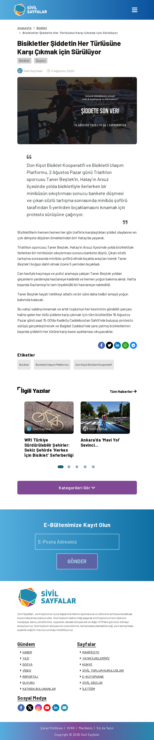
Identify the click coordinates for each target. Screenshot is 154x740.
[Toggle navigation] (134, 10)
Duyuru (40, 61)
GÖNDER (77, 561)
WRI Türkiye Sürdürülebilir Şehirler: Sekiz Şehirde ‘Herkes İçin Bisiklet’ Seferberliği (49, 447)
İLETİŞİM (88, 689)
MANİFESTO (90, 652)
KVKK (71, 728)
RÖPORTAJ (30, 676)
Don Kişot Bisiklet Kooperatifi (93, 364)
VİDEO (27, 670)
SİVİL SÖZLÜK (92, 683)
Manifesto (86, 728)
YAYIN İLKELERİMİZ (96, 658)
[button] (60, 466)
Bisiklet (42, 28)
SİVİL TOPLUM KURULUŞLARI (103, 670)
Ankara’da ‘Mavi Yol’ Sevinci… (100, 442)
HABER (27, 652)
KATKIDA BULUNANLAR (39, 689)
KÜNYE (87, 664)
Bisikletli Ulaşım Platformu (52, 364)
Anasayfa (24, 28)
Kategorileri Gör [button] (77, 487)
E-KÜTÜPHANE (93, 676)
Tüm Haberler (123, 391)
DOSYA (28, 664)
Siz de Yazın (105, 728)
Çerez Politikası (52, 728)
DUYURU (29, 683)
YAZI (26, 658)
